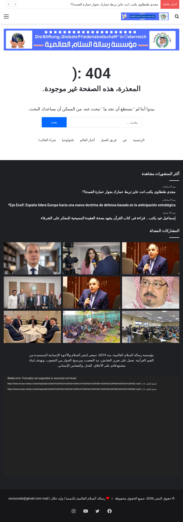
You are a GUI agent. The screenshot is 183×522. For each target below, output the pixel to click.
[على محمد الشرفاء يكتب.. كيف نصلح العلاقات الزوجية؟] (150, 292)
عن (125, 140)
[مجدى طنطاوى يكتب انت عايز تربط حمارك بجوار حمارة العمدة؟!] (150, 258)
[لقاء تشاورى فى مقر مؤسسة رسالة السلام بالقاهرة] (32, 292)
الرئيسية (139, 140)
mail (45, 498)
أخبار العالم (87, 140)
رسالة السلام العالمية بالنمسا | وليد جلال (77, 498)
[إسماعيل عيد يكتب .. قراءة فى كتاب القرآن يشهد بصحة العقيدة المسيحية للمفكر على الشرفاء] (32, 258)
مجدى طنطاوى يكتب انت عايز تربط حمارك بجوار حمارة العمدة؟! (114, 4)
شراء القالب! (47, 140)
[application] (91, 426)
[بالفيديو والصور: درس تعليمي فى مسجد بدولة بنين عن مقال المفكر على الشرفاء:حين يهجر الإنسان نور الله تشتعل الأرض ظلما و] (91, 327)
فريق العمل (108, 140)
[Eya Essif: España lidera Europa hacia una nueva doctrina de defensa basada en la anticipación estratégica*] (91, 258)
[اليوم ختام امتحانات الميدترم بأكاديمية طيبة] (150, 327)
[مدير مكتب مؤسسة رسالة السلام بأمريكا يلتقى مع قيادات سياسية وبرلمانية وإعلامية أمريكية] (32, 327)
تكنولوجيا (68, 140)
